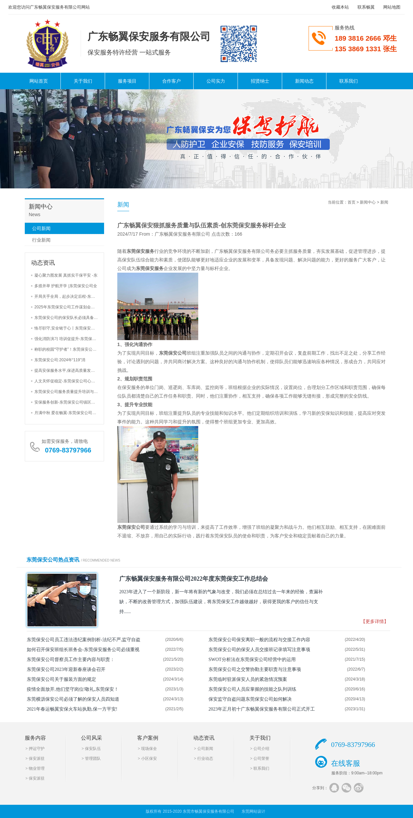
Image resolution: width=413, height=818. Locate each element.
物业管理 (37, 768)
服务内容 (35, 738)
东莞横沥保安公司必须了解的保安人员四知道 (73, 699)
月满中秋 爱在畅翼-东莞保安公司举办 (67, 412)
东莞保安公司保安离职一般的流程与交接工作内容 (259, 639)
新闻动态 (304, 81)
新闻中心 (368, 202)
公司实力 (216, 81)
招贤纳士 (260, 81)
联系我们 (348, 81)
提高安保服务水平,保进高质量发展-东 (67, 370)
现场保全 (149, 748)
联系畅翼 (366, 7)
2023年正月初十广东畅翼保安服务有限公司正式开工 (261, 709)
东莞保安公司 (173, 353)
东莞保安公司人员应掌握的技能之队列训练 (252, 689)
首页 (352, 202)
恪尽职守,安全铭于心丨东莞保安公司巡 (68, 328)
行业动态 (205, 758)
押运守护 (37, 748)
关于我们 (83, 81)
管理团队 (93, 758)
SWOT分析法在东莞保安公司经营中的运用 (252, 659)
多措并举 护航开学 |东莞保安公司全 (65, 286)
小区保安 (149, 758)
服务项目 (127, 81)
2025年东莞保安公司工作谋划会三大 (66, 307)
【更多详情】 (375, 621)
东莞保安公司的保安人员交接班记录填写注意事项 (259, 649)
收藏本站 (340, 7)
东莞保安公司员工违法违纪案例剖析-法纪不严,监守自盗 (83, 639)
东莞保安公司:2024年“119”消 (59, 360)
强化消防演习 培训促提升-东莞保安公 (67, 338)
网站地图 (391, 7)
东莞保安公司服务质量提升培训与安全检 (70, 391)
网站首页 (38, 81)
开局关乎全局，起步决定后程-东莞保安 (68, 296)
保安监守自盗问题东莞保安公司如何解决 (250, 699)
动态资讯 (203, 738)
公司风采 (91, 738)
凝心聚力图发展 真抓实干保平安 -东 (65, 275)
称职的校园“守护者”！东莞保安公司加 (67, 349)
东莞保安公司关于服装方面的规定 (61, 679)
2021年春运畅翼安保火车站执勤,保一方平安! (72, 709)
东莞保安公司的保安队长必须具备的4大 (69, 317)
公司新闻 (41, 228)
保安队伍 (93, 748)
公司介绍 (261, 748)
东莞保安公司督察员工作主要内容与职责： (71, 659)
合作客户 (171, 81)
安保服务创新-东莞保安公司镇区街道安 (68, 402)
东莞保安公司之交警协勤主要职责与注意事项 (254, 669)
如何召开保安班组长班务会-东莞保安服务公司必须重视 (83, 649)
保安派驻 (37, 758)
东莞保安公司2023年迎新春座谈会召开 (66, 669)
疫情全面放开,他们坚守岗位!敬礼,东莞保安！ (73, 689)
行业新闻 (41, 240)
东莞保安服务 (140, 251)
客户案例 (147, 738)
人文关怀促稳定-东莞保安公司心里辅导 (68, 381)
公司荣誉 (261, 758)
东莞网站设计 (253, 811)
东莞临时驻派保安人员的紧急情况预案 (247, 679)
